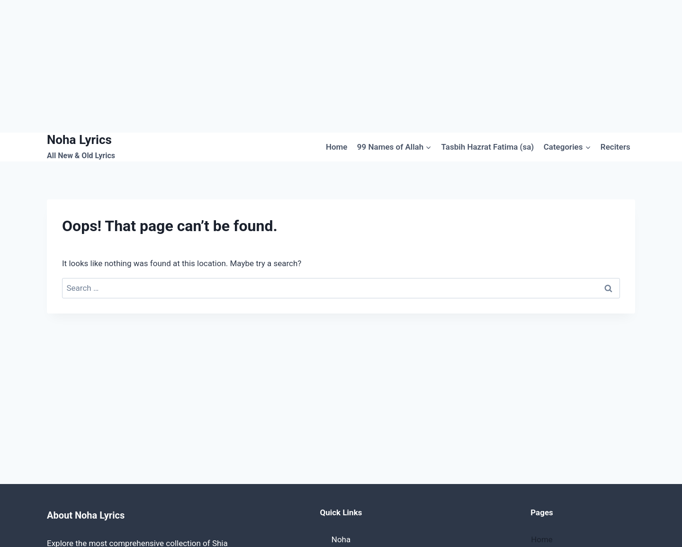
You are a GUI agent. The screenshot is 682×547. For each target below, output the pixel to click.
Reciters (615, 147)
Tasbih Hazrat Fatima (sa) (487, 147)
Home (337, 147)
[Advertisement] (284, 66)
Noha (341, 539)
